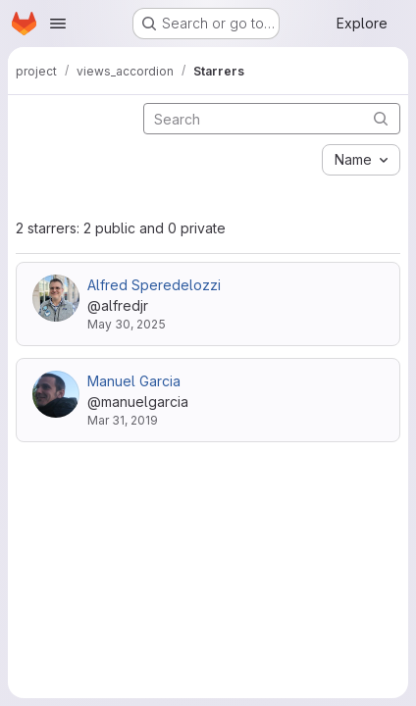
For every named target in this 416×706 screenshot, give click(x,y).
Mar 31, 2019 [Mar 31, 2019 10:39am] (122, 420)
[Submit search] (380, 118)
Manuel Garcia (134, 381)
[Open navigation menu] (58, 23)
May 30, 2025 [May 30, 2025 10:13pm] (126, 324)
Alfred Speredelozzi (154, 285)
